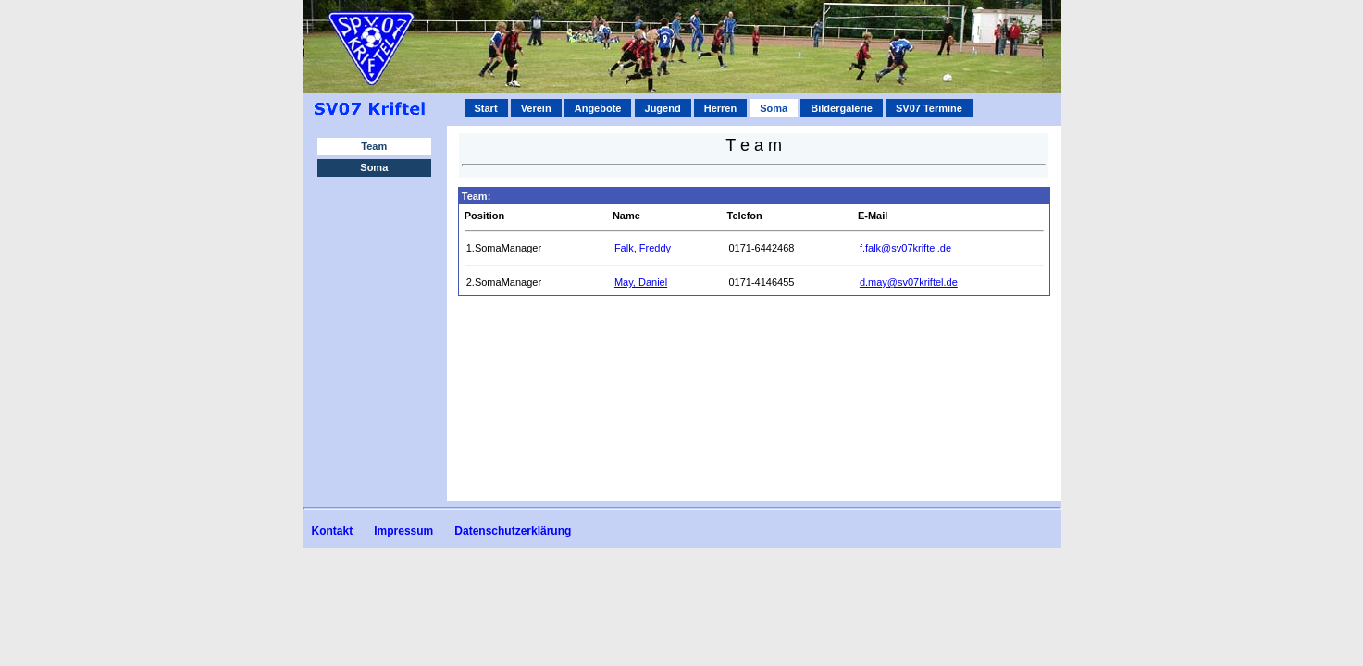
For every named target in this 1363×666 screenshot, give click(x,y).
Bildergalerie (842, 108)
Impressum (403, 530)
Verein (536, 108)
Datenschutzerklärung (512, 530)
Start (486, 108)
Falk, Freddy (642, 247)
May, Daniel (640, 282)
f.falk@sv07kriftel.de (905, 247)
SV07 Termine (929, 108)
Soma (374, 167)
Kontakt (332, 530)
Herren (720, 108)
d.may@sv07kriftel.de (909, 282)
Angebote (598, 108)
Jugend (663, 108)
